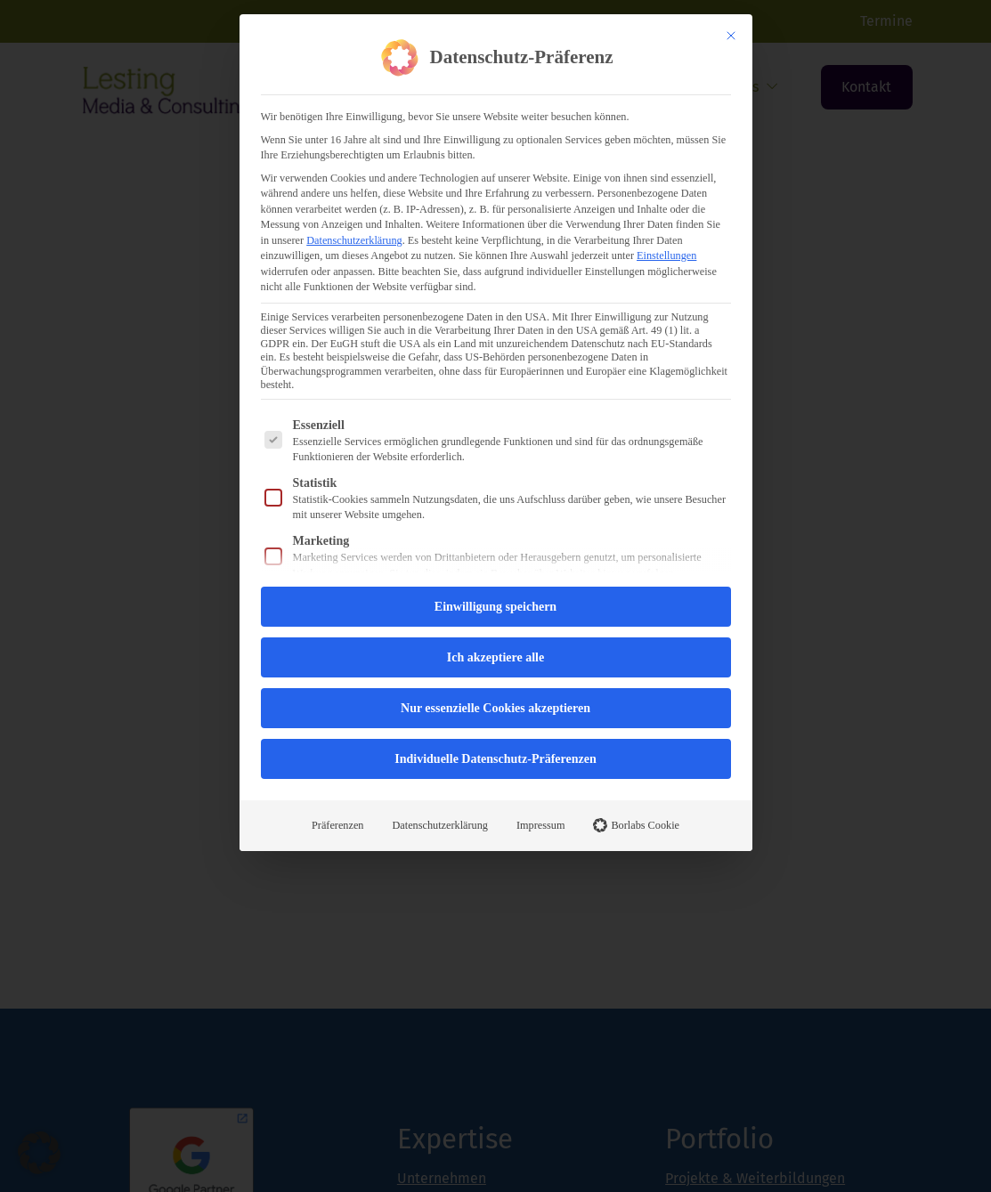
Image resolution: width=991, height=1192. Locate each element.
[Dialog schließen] (731, 35)
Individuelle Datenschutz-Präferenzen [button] (495, 759)
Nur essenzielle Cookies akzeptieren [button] (495, 708)
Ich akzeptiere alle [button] (495, 657)
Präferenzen (338, 825)
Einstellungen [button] (666, 255)
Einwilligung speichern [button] (495, 606)
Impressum (540, 825)
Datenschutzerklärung (354, 240)
